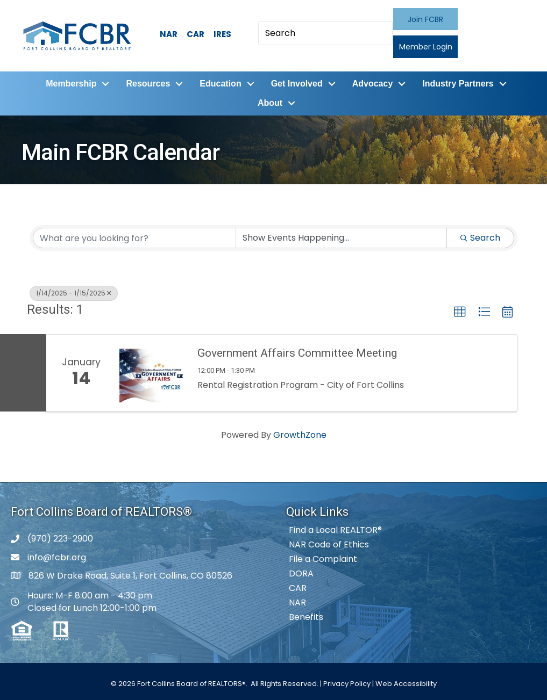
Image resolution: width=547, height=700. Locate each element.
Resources (148, 83)
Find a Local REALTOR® (335, 530)
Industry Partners (457, 83)
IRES (222, 34)
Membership (71, 83)
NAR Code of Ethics (329, 544)
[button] (425, 19)
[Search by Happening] (341, 238)
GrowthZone (299, 435)
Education (220, 83)
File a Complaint (323, 559)
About (270, 102)
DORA (301, 573)
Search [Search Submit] (480, 238)
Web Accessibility (406, 684)
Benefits (306, 617)
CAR (195, 34)
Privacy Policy (347, 684)
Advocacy (372, 83)
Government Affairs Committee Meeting (297, 353)
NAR (168, 34)
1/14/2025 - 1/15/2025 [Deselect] (73, 293)
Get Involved (297, 83)
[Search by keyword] (134, 238)
